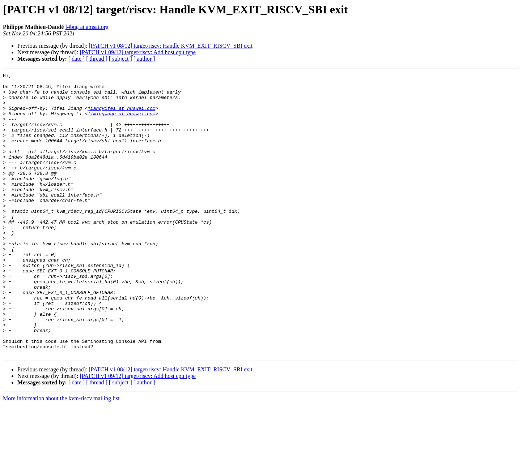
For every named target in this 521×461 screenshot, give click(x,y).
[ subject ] (120, 59)
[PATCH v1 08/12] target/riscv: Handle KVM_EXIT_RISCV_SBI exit (170, 46)
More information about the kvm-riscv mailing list (61, 455)
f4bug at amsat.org (86, 27)
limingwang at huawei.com (121, 122)
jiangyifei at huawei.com (121, 115)
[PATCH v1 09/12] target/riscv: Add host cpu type (137, 52)
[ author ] (144, 59)
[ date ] (76, 59)
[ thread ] (96, 59)
